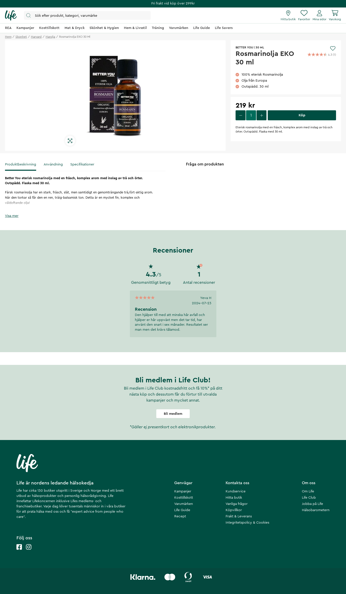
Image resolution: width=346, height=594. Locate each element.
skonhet (21, 36)
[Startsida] (11, 15)
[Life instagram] (28, 552)
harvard (36, 36)
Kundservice (236, 491)
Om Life (308, 491)
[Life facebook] (19, 552)
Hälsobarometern (316, 510)
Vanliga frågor (237, 504)
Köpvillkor (234, 510)
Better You (244, 47)
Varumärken (183, 504)
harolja (50, 36)
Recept (180, 516)
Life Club (309, 497)
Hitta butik (234, 497)
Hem (8, 36)
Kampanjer (182, 491)
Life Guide (182, 510)
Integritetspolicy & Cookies (247, 522)
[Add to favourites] (333, 48)
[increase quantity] (261, 115)
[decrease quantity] (241, 115)
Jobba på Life (312, 504)
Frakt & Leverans (239, 516)
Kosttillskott (183, 497)
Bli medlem (173, 414)
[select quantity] (251, 115)
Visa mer (11, 216)
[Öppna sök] (87, 15)
